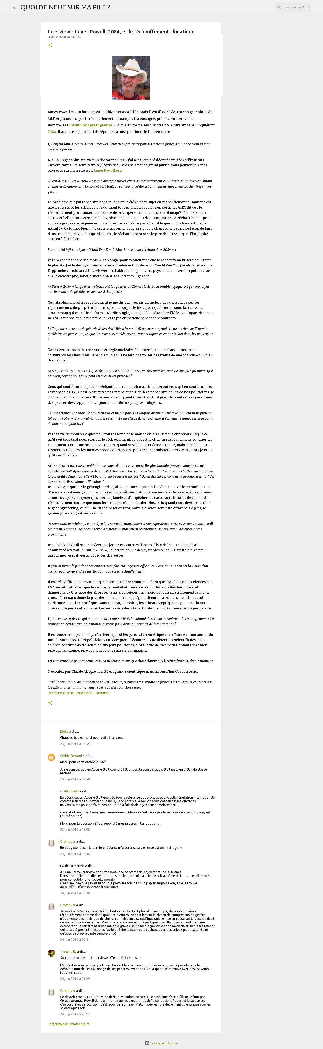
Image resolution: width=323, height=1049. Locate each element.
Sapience (102, 693)
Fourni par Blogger (161, 1043)
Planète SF (84, 693)
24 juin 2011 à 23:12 (75, 1014)
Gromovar (67, 841)
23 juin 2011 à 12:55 (75, 744)
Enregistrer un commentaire (68, 1024)
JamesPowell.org (108, 170)
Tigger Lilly (68, 951)
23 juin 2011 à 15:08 (75, 829)
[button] (50, 45)
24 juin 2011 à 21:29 (75, 979)
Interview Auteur (61, 693)
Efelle (64, 731)
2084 (52, 132)
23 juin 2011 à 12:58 (75, 779)
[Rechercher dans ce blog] (289, 7)
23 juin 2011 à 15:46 (75, 854)
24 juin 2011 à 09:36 (75, 893)
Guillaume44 (69, 791)
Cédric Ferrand (71, 756)
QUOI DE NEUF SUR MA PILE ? (65, 7)
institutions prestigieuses (91, 125)
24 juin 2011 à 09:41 (75, 939)
